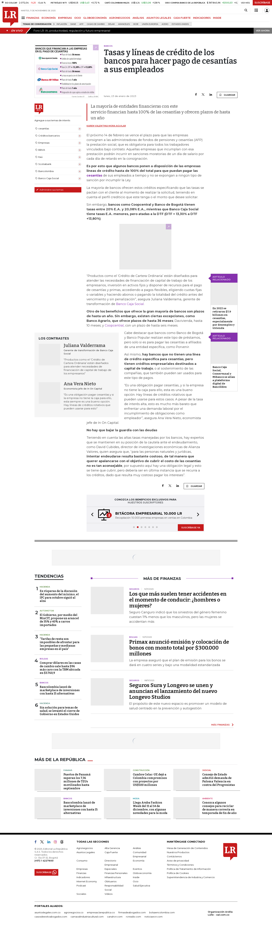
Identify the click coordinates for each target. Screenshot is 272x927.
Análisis (137, 848)
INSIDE (217, 17)
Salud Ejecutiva (141, 885)
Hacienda (45, 587)
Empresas (82, 869)
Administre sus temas (49, 189)
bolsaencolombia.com (162, 912)
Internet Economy (86, 881)
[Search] (246, 10)
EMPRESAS (65, 17)
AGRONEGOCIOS (119, 17)
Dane (73, 24)
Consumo (81, 860)
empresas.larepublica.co (101, 912)
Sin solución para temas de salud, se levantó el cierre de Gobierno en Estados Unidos (60, 711)
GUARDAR (227, 94)
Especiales (111, 869)
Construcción (141, 770)
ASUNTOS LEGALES (158, 17)
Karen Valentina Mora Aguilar (106, 126)
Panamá (67, 770)
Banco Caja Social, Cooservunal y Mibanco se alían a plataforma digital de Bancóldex (223, 377)
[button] (91, 515)
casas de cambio (96, 24)
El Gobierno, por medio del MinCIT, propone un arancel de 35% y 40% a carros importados (59, 620)
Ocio (135, 881)
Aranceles (124, 24)
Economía (138, 860)
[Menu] (23, 17)
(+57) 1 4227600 (44, 860)
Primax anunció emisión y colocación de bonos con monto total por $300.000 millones (179, 648)
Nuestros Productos (178, 852)
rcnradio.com (133, 916)
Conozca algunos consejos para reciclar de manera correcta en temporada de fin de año (219, 808)
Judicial (206, 770)
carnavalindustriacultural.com (87, 916)
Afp (81, 24)
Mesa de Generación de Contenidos (187, 848)
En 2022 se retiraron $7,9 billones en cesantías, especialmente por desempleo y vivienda (223, 318)
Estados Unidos (180, 24)
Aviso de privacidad (178, 860)
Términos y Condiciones (180, 864)
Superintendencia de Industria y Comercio (191, 877)
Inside (136, 877)
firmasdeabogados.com (132, 912)
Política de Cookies (178, 873)
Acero (165, 24)
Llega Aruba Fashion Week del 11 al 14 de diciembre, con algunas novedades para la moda (150, 808)
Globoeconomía (142, 873)
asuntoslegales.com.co (48, 912)
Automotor (47, 611)
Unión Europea (150, 24)
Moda (136, 798)
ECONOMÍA (49, 17)
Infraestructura (113, 877)
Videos (108, 893)
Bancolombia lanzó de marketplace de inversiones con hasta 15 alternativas (60, 690)
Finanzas (81, 873)
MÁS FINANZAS (220, 724)
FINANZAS (32, 17)
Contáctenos (174, 856)
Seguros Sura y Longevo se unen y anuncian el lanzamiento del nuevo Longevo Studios (173, 691)
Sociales (81, 893)
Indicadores (83, 877)
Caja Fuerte (111, 852)
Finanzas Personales (116, 873)
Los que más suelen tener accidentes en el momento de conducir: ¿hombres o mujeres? (178, 600)
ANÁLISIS (138, 17)
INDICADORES (202, 17)
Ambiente (207, 798)
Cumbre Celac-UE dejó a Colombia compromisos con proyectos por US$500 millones (150, 780)
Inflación (62, 24)
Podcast (81, 885)
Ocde (135, 24)
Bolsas (44, 659)
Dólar (111, 24)
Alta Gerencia (112, 848)
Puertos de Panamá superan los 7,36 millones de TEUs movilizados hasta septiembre (77, 781)
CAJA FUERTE (182, 17)
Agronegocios (84, 848)
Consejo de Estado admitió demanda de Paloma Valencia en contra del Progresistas (218, 780)
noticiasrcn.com (153, 916)
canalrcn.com (114, 916)
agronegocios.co (73, 912)
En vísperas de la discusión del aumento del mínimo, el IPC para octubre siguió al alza (59, 596)
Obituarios (110, 881)
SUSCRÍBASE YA (190, 527)
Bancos (44, 682)
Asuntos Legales (85, 852)
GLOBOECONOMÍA (95, 17)
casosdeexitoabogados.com (51, 916)
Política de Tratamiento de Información (189, 869)
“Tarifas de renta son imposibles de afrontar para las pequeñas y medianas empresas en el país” (59, 644)
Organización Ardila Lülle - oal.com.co (220, 913)
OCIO (77, 17)
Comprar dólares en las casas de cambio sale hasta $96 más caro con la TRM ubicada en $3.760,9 (60, 668)
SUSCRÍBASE (262, 2)
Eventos (137, 869)
